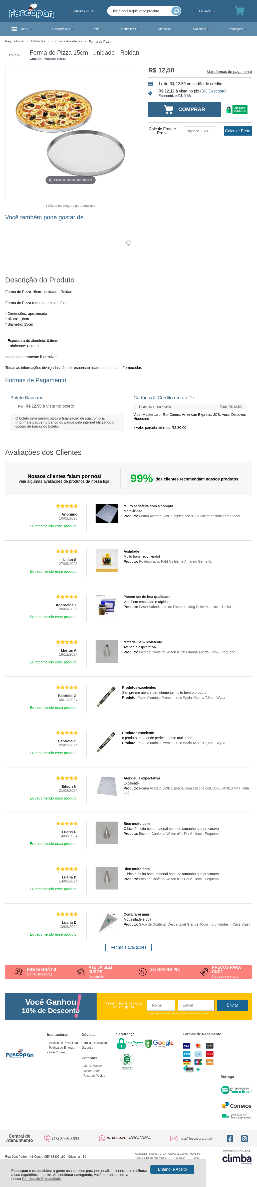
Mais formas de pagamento (229, 72)
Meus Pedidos (92, 1066)
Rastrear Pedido (94, 1075)
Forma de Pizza (100, 41)
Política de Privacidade (41, 1179)
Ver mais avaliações (128, 947)
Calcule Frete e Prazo (162, 131)
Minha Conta (91, 1071)
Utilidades (38, 41)
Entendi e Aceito (172, 1169)
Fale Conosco (58, 1052)
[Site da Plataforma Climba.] (237, 1157)
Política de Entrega (61, 1047)
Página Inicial (15, 41)
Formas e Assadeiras (67, 41)
